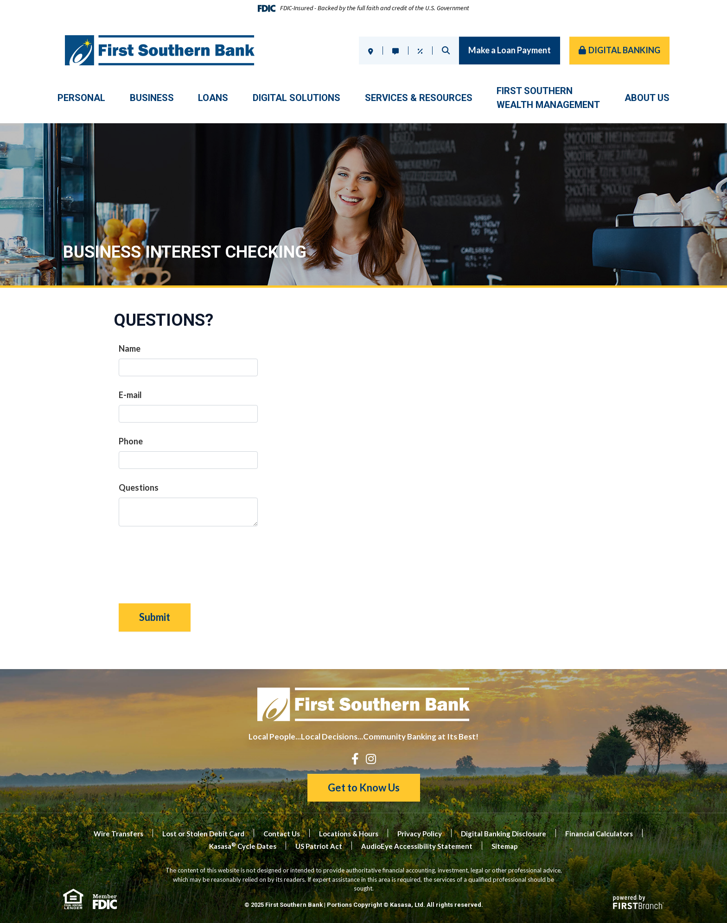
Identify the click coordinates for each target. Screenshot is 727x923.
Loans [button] (213, 97)
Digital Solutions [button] (296, 97)
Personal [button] (81, 97)
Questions (139, 487)
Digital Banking (624, 50)
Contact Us (281, 833)
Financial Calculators (599, 833)
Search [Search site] (446, 50)
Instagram (371, 759)
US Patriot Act (318, 846)
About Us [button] (647, 97)
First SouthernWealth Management (548, 97)
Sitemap (504, 846)
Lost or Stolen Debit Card (203, 833)
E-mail (130, 395)
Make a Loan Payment (509, 50)
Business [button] (152, 97)
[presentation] (189, 560)
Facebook (355, 759)
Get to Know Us (364, 787)
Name (129, 348)
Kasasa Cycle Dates (242, 846)
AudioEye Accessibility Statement (416, 846)
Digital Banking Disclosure (503, 833)
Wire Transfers (118, 833)
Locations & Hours (348, 833)
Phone (131, 441)
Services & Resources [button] (418, 97)
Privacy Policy (419, 833)
